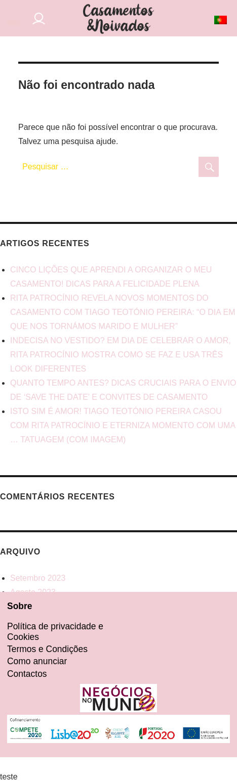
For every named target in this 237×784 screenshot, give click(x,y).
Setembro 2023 (37, 578)
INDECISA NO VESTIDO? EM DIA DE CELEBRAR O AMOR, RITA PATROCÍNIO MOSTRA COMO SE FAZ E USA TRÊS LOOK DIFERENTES (120, 354)
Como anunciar (37, 661)
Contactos (27, 674)
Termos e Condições (47, 649)
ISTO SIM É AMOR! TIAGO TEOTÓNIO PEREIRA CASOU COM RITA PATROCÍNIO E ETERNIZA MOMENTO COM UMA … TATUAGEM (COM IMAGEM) (122, 425)
